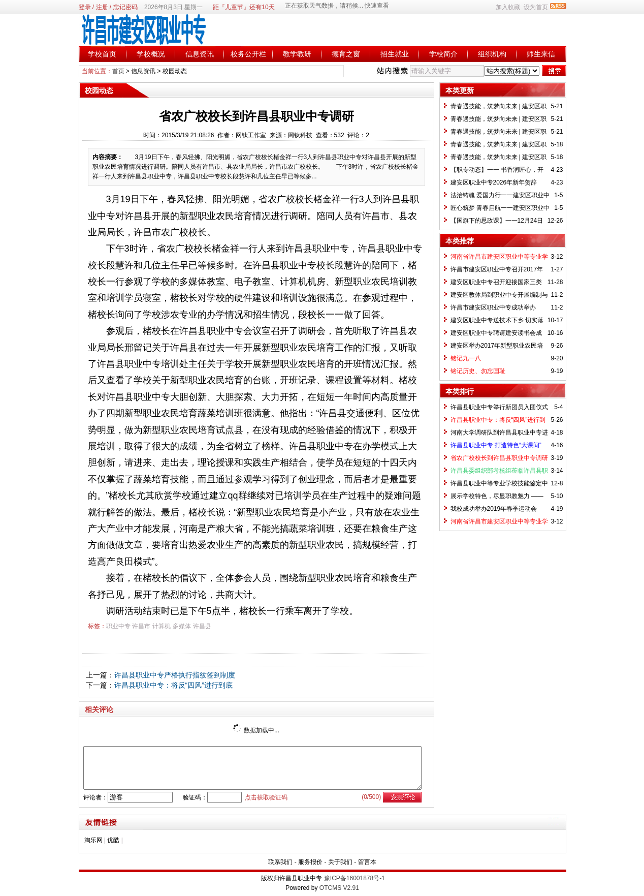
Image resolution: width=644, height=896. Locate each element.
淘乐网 (93, 840)
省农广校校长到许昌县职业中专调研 (499, 457)
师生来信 (541, 54)
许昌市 (141, 626)
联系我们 (280, 862)
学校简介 (443, 54)
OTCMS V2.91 (339, 887)
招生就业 (394, 54)
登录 (85, 7)
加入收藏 (508, 7)
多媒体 (182, 626)
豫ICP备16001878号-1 (354, 878)
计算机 (161, 626)
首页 (118, 71)
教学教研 (297, 54)
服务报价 (310, 862)
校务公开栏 (248, 54)
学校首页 (102, 54)
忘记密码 (125, 7)
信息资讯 (199, 54)
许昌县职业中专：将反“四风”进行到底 (173, 685)
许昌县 (202, 626)
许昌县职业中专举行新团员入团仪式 (499, 407)
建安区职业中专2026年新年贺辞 (493, 182)
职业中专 (118, 626)
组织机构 (492, 54)
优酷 (113, 840)
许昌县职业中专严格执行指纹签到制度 (174, 675)
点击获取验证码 (266, 797)
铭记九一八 (465, 358)
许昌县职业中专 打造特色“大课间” (495, 445)
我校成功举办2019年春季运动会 (493, 508)
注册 (102, 7)
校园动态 (175, 71)
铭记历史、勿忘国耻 (477, 371)
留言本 (367, 862)
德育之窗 (346, 54)
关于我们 (340, 862)
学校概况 (151, 54)
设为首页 (536, 7)
